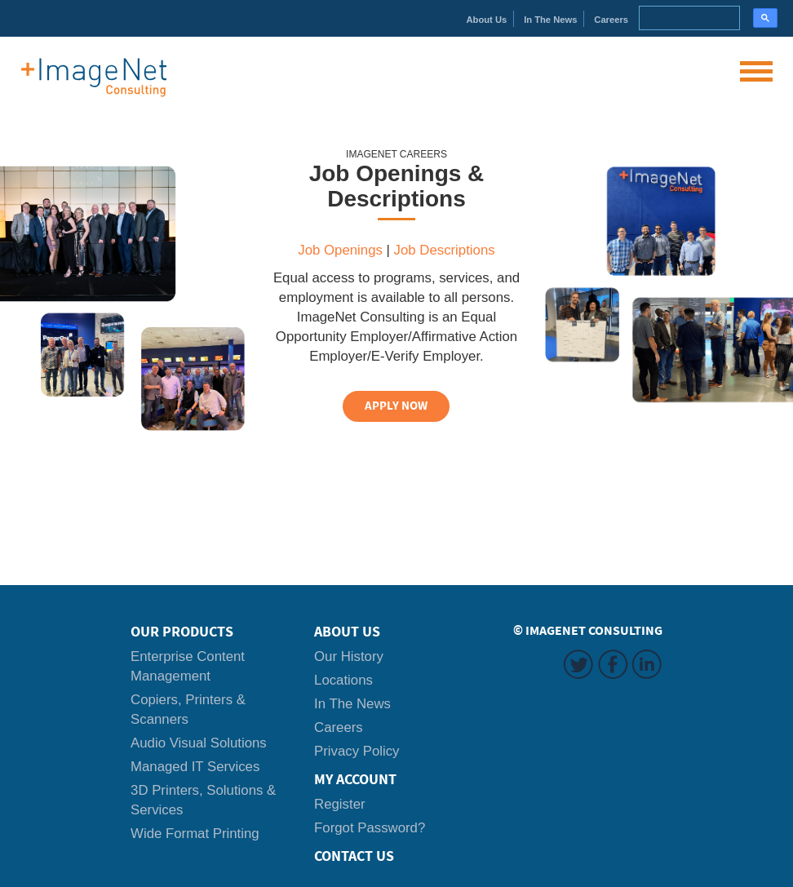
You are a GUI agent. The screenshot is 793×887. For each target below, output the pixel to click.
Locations (343, 680)
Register (339, 804)
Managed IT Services (195, 766)
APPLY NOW (396, 405)
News (550, 19)
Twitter (578, 664)
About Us (347, 631)
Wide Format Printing (195, 833)
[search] (688, 18)
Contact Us (354, 856)
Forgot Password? (369, 828)
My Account (355, 779)
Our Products (182, 631)
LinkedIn (646, 664)
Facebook (612, 664)
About (487, 19)
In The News (352, 704)
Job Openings (340, 250)
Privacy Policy (356, 751)
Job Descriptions (444, 250)
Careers (611, 19)
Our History (348, 656)
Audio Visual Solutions (199, 743)
